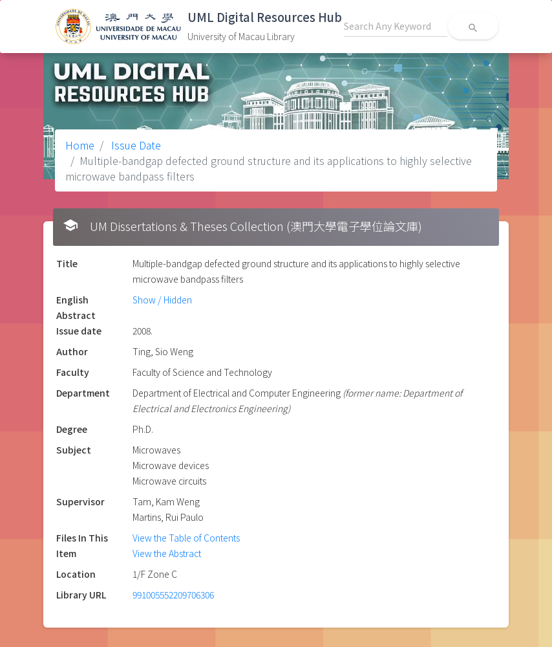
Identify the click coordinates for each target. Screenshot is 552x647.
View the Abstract (167, 553)
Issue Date (135, 145)
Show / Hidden (162, 299)
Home (79, 145)
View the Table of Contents (186, 537)
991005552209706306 (173, 594)
